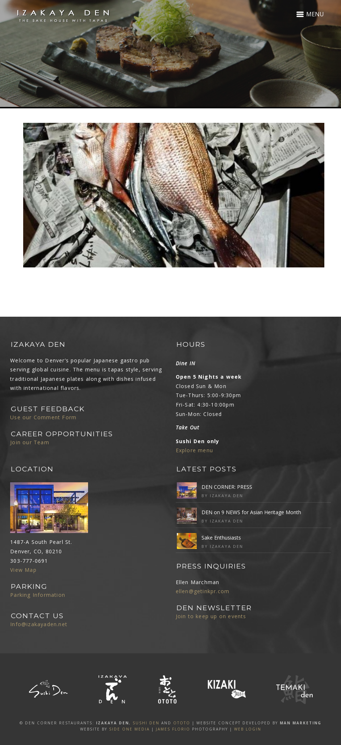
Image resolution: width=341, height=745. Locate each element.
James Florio (173, 729)
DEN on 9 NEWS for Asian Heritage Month (251, 512)
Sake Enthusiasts (221, 537)
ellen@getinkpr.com (203, 591)
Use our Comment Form (43, 417)
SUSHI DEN (146, 722)
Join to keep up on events (211, 616)
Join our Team (29, 442)
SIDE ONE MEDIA (129, 729)
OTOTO (181, 722)
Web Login (247, 729)
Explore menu (194, 450)
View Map (23, 569)
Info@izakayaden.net (38, 624)
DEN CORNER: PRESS (226, 486)
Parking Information (37, 594)
